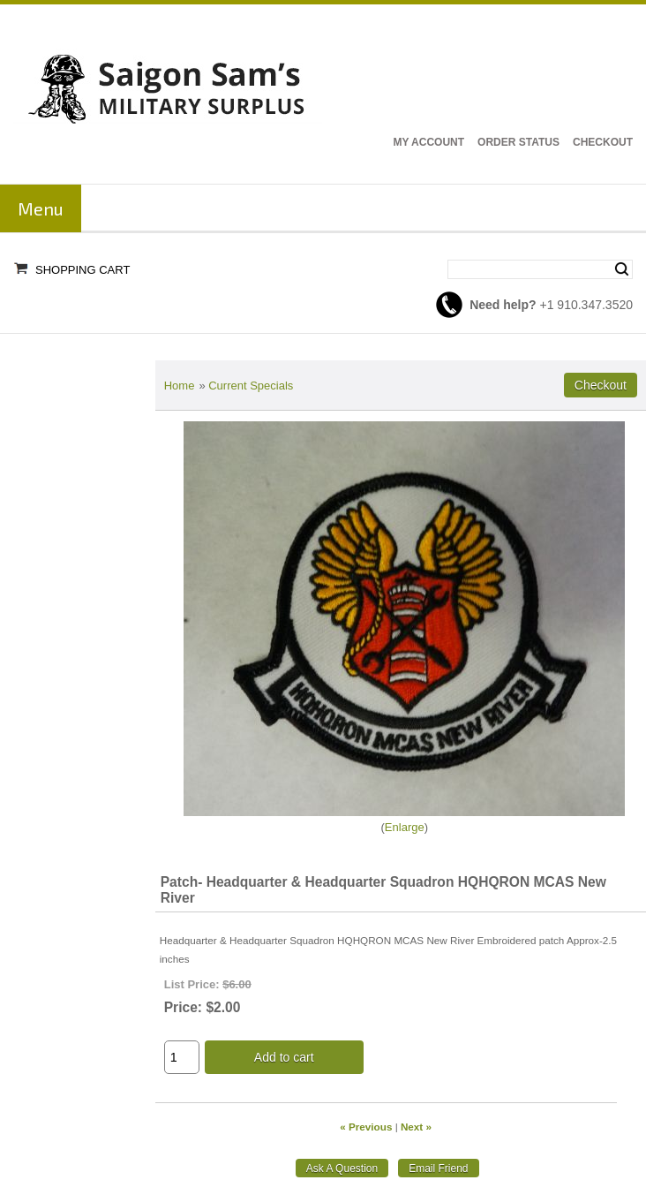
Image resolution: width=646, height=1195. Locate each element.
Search (622, 269)
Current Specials (250, 385)
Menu (41, 208)
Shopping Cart (82, 269)
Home (179, 385)
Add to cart (284, 1057)
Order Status (518, 142)
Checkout (603, 142)
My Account (428, 142)
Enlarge (404, 827)
